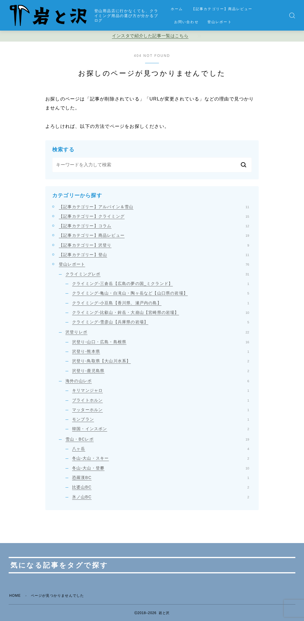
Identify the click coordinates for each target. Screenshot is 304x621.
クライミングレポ (157, 274)
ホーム (177, 9)
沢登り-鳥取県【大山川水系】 (160, 361)
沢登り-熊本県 (160, 351)
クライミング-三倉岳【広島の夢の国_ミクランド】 (160, 283)
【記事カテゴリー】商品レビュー (222, 9)
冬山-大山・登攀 (160, 468)
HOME (15, 596)
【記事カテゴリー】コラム (154, 225)
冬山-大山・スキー (160, 458)
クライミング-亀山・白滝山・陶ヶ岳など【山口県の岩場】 (160, 293)
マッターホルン (160, 409)
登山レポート (219, 22)
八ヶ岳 (160, 448)
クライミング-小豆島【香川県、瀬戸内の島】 (160, 303)
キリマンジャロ (160, 390)
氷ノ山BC (160, 497)
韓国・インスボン (160, 428)
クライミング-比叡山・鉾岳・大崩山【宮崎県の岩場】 (160, 312)
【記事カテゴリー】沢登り (154, 245)
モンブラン (160, 419)
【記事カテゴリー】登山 (154, 254)
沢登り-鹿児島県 (160, 370)
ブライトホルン (160, 400)
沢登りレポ (157, 332)
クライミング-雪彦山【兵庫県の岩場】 (160, 322)
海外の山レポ (157, 380)
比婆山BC (160, 487)
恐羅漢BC (160, 477)
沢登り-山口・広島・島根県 (160, 342)
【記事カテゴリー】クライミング (154, 216)
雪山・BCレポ (157, 439)
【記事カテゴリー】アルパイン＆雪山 (154, 206)
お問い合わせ (186, 22)
